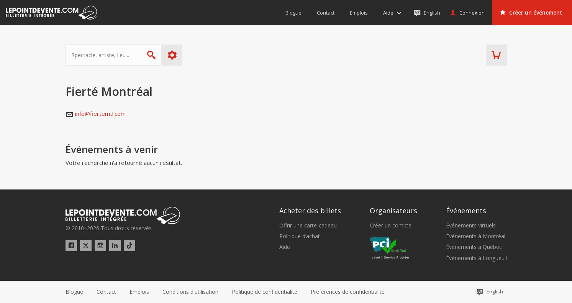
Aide (284, 247)
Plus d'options (171, 55)
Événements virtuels (471, 225)
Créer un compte (390, 225)
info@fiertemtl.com (100, 113)
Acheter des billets (310, 210)
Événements (466, 210)
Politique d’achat (299, 236)
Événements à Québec (474, 247)
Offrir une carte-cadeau (308, 225)
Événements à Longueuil (476, 258)
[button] (348, 291)
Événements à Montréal (475, 236)
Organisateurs (393, 210)
